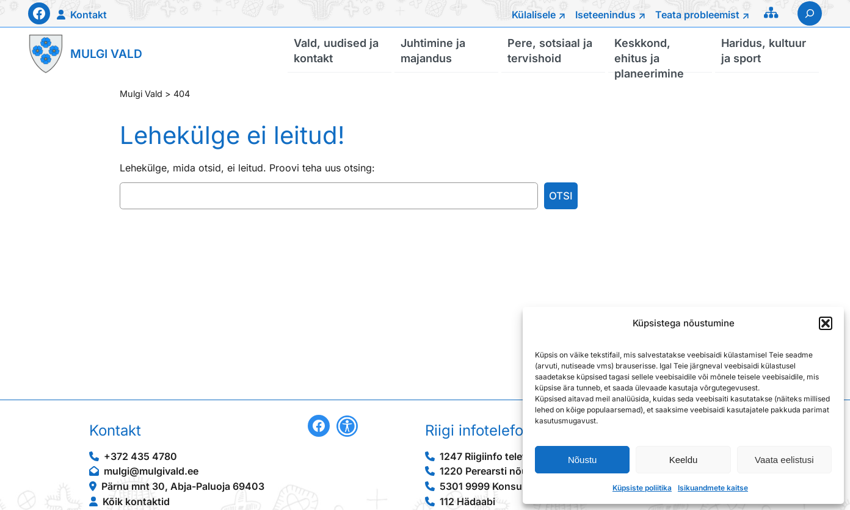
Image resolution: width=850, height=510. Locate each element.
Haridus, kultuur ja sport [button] (763, 50)
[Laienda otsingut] (809, 13)
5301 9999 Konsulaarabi (496, 486)
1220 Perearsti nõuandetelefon (512, 471)
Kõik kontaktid (136, 501)
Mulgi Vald (106, 53)
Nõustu (582, 459)
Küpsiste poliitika (642, 487)
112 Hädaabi (467, 501)
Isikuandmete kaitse (713, 487)
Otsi (561, 196)
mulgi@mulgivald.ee (151, 471)
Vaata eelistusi (784, 459)
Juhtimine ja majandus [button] (433, 50)
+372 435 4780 (140, 456)
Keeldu (683, 459)
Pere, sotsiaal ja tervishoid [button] (549, 50)
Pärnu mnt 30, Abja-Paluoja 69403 (182, 486)
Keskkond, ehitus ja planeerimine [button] (649, 54)
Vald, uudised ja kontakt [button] (336, 50)
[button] (825, 323)
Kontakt (88, 15)
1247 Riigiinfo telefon (489, 456)
